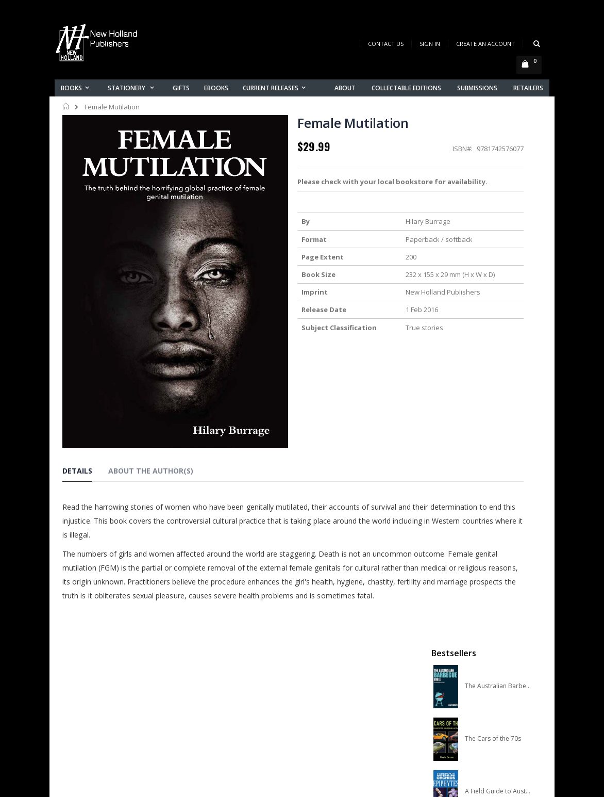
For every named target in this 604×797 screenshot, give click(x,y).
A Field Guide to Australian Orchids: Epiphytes (498, 275)
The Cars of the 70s (493, 222)
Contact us (204, 668)
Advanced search (216, 708)
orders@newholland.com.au (110, 698)
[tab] (85, 403)
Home (66, 106)
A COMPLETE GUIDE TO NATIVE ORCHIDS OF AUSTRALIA (498, 327)
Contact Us (386, 43)
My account (206, 682)
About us (201, 655)
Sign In (430, 43)
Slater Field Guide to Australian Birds (498, 380)
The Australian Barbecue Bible (498, 170)
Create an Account (485, 43)
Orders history (210, 695)
